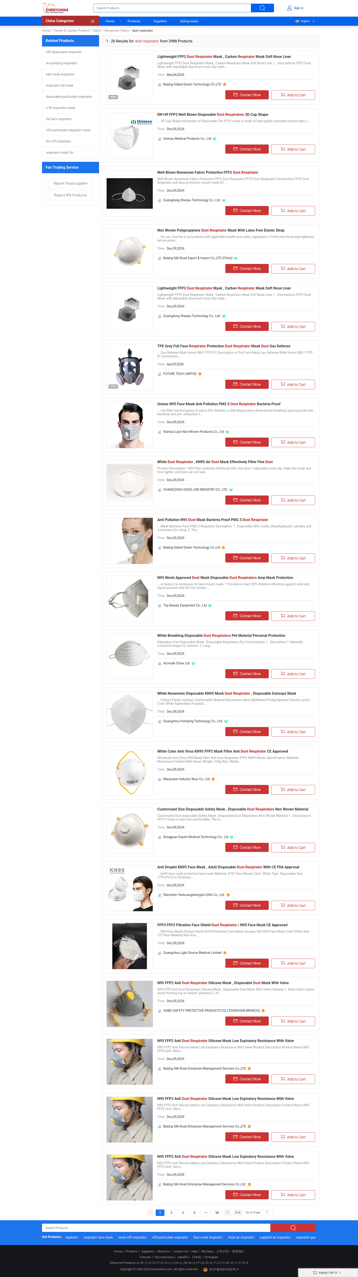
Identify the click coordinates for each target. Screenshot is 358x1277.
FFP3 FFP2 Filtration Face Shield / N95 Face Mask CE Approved (222, 925)
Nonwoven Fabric (116, 30)
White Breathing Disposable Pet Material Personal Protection (221, 635)
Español (183, 1257)
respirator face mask (100, 1237)
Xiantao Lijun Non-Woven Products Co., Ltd (193, 431)
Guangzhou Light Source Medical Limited (192, 953)
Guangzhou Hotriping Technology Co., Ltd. (193, 721)
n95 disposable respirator (64, 52)
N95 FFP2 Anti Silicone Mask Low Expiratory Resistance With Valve (225, 1041)
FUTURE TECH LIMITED (180, 374)
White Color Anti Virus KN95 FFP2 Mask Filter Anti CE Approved (222, 751)
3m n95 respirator (58, 141)
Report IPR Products (70, 195)
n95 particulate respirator (172, 1237)
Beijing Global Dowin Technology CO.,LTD (192, 84)
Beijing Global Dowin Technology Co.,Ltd (191, 547)
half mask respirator (60, 74)
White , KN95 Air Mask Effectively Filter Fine (215, 462)
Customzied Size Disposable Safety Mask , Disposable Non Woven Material (232, 809)
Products (134, 21)
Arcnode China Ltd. (176, 663)
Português (211, 1257)
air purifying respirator (61, 63)
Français (145, 1257)
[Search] (267, 1212)
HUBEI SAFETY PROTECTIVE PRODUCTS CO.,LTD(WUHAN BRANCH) (211, 1010)
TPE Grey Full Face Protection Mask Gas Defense (223, 346)
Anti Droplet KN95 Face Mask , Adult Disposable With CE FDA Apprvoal (228, 867)
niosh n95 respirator (134, 1237)
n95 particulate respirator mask (68, 130)
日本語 (196, 1257)
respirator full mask (59, 85)
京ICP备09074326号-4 (220, 1269)
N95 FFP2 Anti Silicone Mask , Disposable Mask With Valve (223, 983)
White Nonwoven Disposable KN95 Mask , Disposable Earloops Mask (226, 693)
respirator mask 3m (60, 152)
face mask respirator (209, 1237)
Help (194, 1251)
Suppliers (160, 21)
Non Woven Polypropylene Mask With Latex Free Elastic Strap (220, 230)
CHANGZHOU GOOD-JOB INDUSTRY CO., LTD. (195, 489)
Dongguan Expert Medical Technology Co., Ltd (195, 837)
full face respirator (59, 119)
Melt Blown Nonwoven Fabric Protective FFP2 (207, 172)
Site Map (207, 1251)
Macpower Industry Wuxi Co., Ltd (186, 779)
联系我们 (238, 1251)
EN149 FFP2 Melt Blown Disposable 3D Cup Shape (212, 114)
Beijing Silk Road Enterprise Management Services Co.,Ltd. (204, 1184)
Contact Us (180, 1251)
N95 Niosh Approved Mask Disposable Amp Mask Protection (225, 577)
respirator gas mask (312, 1237)
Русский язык (164, 1257)
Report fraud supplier (70, 183)
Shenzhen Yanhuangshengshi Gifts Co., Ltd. (194, 895)
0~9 (245, 1262)
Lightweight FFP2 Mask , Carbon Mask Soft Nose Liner (224, 56)
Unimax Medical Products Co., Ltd (187, 138)
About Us (163, 1251)
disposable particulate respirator (69, 96)
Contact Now (247, 95)
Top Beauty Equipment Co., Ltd (185, 605)
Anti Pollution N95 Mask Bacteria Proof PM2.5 (212, 520)
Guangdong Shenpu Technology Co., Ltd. (192, 200)
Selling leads (189, 21)
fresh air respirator (243, 1237)
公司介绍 (222, 1251)
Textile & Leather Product (71, 30)
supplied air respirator (277, 1237)
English (302, 21)
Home (110, 21)
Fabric (96, 30)
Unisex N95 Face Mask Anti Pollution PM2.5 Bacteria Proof (218, 404)
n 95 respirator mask (60, 108)
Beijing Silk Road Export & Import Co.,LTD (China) (197, 258)
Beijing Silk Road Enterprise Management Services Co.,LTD (204, 1068)
